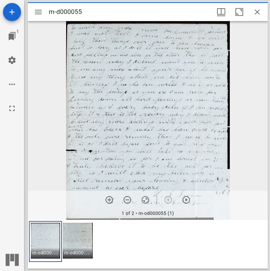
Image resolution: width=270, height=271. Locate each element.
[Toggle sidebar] (38, 12)
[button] (45, 241)
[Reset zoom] (145, 200)
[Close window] (257, 12)
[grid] (148, 244)
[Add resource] (12, 12)
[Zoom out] (127, 200)
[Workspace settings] (12, 60)
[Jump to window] (12, 36)
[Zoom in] (109, 200)
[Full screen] (12, 108)
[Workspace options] (12, 84)
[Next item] (186, 200)
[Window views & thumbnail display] (221, 12)
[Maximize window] (239, 12)
